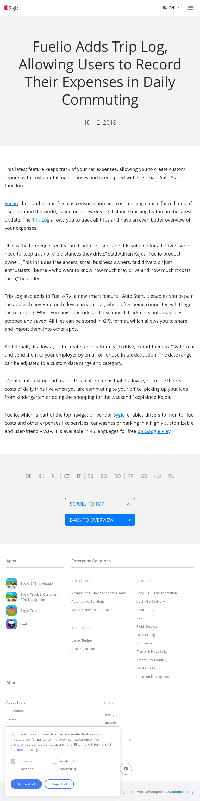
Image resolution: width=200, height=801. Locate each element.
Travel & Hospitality (152, 651)
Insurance (144, 643)
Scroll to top (100, 504)
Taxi (139, 618)
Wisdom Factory (181, 792)
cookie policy (27, 749)
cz (67, 476)
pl (54, 476)
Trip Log (40, 220)
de (29, 476)
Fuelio (11, 203)
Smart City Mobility (151, 660)
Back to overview (100, 520)
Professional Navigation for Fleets (98, 593)
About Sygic (15, 702)
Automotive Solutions (88, 601)
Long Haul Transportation (156, 593)
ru (171, 476)
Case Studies (82, 640)
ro (117, 476)
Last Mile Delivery (150, 601)
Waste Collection (149, 668)
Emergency (145, 610)
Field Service (146, 626)
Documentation (83, 648)
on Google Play (154, 431)
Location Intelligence (152, 676)
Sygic (118, 415)
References (15, 711)
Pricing (109, 715)
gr (144, 476)
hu (157, 476)
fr (130, 476)
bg (104, 476)
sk (41, 476)
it (79, 476)
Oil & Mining (145, 635)
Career (12, 719)
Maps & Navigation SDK (90, 610)
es (90, 476)
